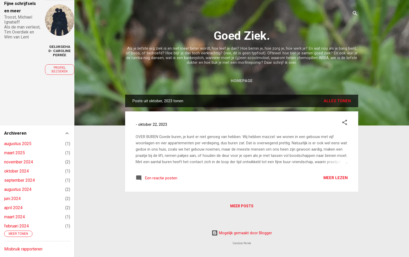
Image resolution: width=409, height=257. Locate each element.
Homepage (242, 80)
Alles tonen (337, 101)
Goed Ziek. (242, 36)
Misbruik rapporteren (23, 249)
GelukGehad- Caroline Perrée (59, 50)
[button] (344, 123)
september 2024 (19, 180)
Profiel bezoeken (60, 69)
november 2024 (18, 161)
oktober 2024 (16, 171)
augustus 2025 (17, 143)
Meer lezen (335, 177)
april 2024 (13, 207)
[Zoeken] (355, 14)
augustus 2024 (17, 189)
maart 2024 (14, 216)
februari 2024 (16, 226)
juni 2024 (12, 198)
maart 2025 (14, 152)
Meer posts (241, 206)
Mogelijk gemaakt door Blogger (242, 233)
